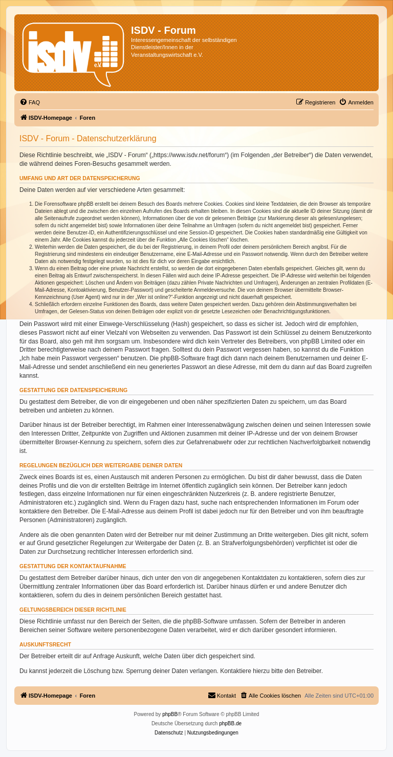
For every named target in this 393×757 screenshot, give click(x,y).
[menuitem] (29, 102)
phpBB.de (230, 723)
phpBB (170, 714)
